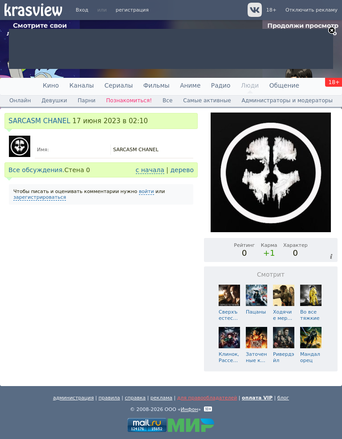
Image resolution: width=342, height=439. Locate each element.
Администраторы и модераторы (287, 100)
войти (146, 191)
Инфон (189, 409)
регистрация (132, 10)
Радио (221, 85)
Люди (250, 85)
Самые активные (207, 100)
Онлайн (20, 100)
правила (109, 398)
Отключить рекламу (311, 10)
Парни (86, 100)
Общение (284, 85)
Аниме (190, 85)
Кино (51, 85)
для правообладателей (207, 398)
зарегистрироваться (39, 197)
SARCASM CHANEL (39, 121)
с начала (150, 169)
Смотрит (271, 274)
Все (167, 100)
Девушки (54, 100)
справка (135, 398)
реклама (161, 398)
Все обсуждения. (36, 169)
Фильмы (156, 85)
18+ (271, 10)
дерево (182, 169)
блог (283, 398)
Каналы (81, 85)
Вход (82, 10)
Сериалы (118, 85)
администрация (73, 398)
